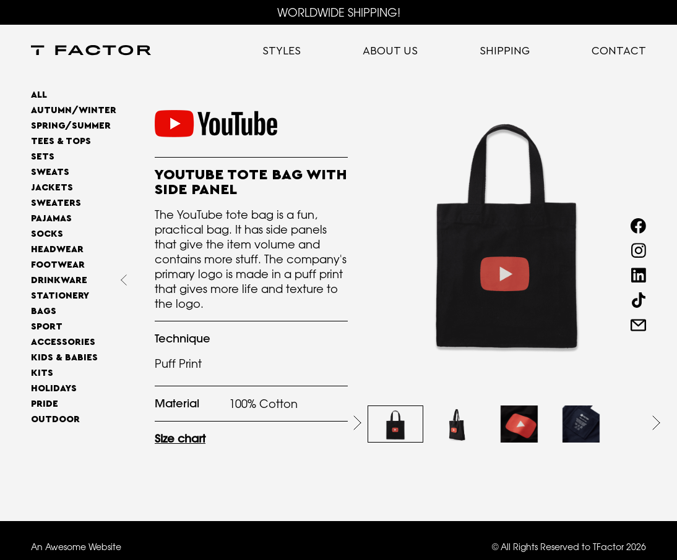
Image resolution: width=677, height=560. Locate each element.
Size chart (180, 438)
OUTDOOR (55, 419)
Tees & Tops (61, 141)
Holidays (54, 388)
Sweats (50, 172)
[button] (357, 422)
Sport (47, 326)
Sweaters (56, 203)
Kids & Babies (64, 357)
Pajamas (51, 218)
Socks (47, 234)
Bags (43, 311)
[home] (91, 51)
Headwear (57, 249)
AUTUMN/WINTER (73, 110)
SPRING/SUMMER (71, 125)
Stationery (60, 295)
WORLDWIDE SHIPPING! (338, 12)
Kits (42, 373)
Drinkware (59, 280)
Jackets (52, 187)
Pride (44, 404)
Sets (42, 156)
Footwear (58, 264)
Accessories (63, 342)
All (39, 95)
